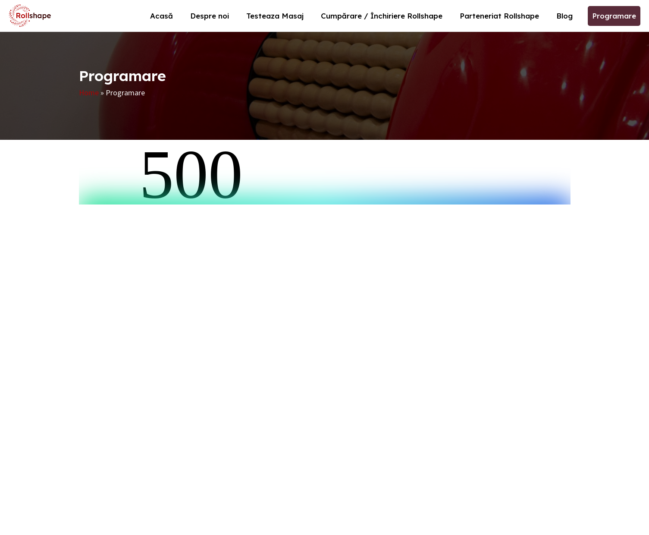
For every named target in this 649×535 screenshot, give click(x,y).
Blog (564, 15)
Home (89, 93)
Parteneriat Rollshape (499, 15)
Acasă (161, 15)
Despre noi (209, 15)
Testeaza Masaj (275, 15)
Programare (614, 15)
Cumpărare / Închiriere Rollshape (381, 15)
